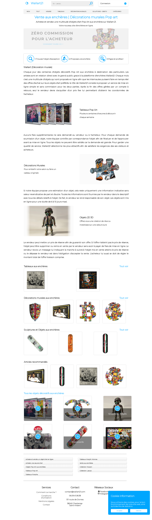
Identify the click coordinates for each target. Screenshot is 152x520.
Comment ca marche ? (46, 492)
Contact (46, 505)
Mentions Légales (46, 501)
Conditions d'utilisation (46, 497)
